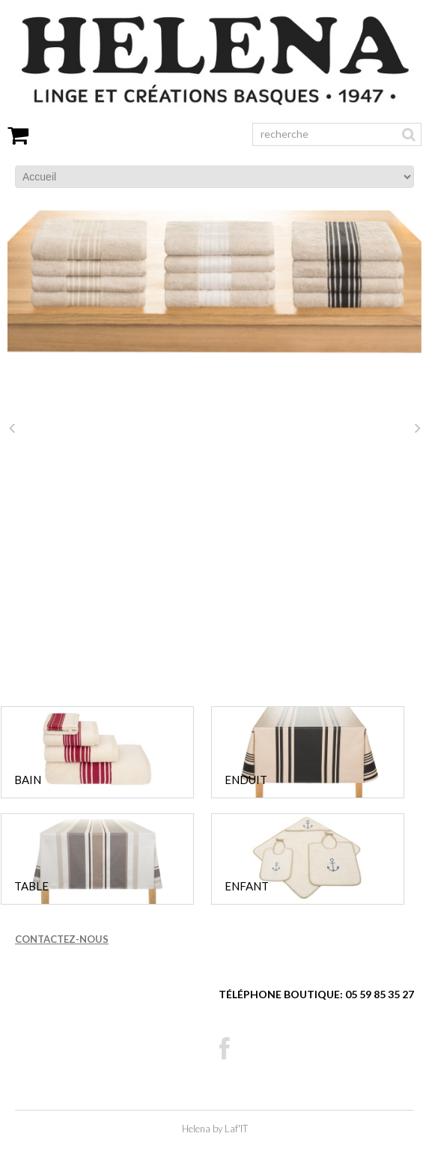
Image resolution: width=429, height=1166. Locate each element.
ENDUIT (246, 779)
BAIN (27, 779)
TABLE (31, 886)
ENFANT (247, 886)
